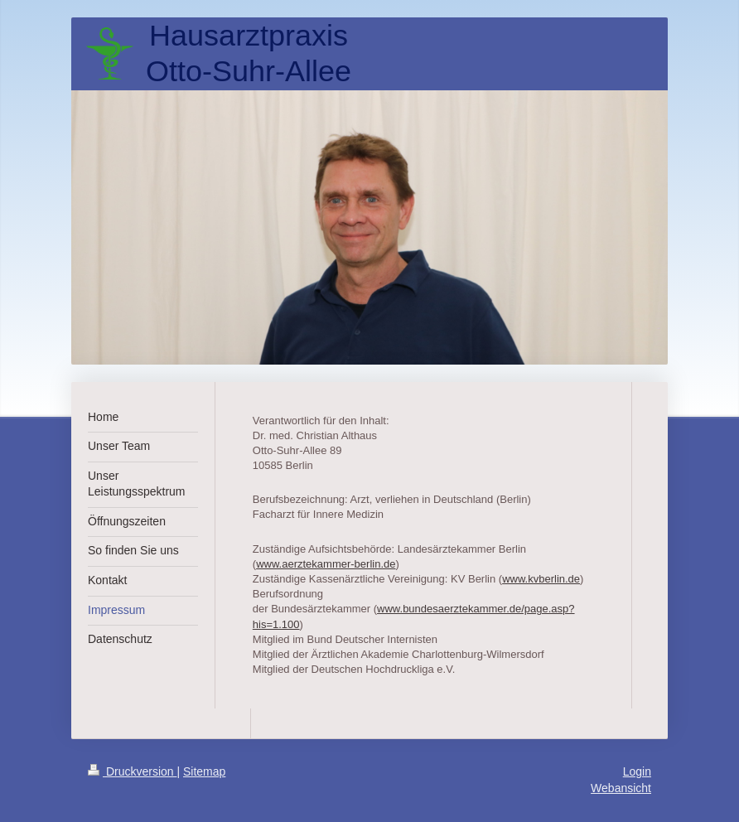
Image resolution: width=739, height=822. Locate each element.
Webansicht (621, 788)
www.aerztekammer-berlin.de (325, 564)
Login (637, 771)
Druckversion (132, 771)
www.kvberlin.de (541, 579)
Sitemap (204, 771)
